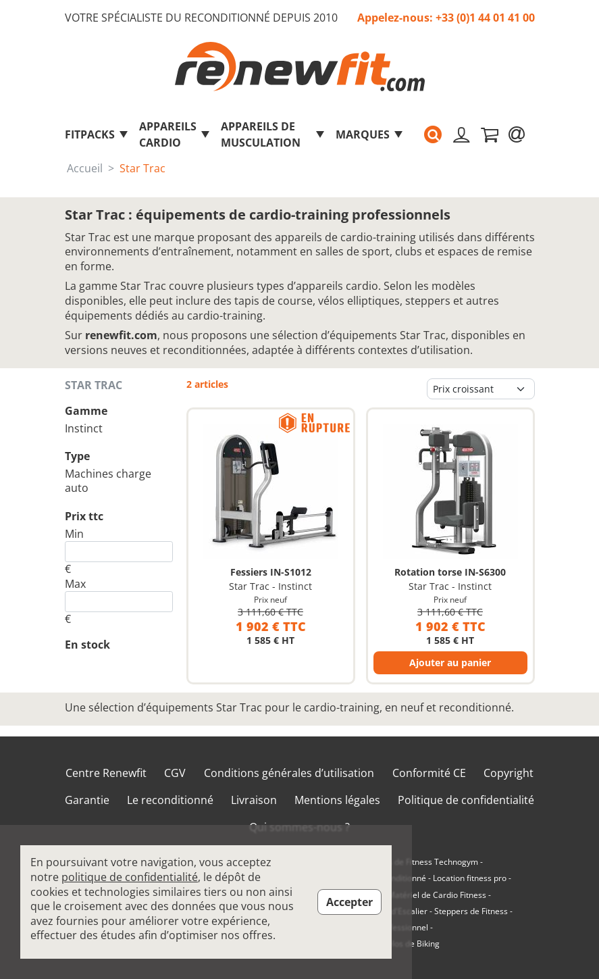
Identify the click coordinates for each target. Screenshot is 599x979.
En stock (87, 644)
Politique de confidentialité (466, 800)
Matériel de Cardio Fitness (437, 895)
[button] (433, 134)
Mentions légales (337, 800)
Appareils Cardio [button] (175, 134)
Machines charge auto (108, 481)
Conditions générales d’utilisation (289, 773)
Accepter (349, 902)
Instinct (84, 428)
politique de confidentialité (129, 877)
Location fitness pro (469, 878)
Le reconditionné (170, 800)
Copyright (508, 773)
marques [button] (370, 134)
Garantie (87, 800)
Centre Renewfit (106, 773)
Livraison (254, 800)
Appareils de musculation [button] (273, 134)
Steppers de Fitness (471, 911)
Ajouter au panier (450, 662)
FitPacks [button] (97, 134)
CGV (175, 773)
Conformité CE (429, 773)
